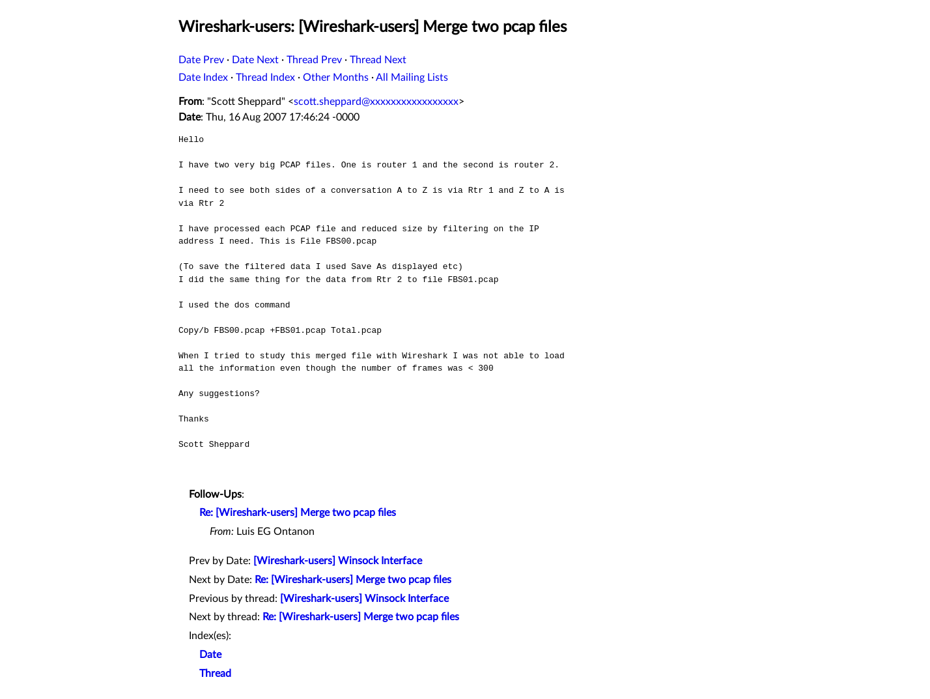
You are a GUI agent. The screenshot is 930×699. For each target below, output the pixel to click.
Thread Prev (314, 60)
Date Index (203, 77)
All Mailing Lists (412, 77)
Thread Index (265, 77)
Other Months (336, 77)
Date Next (255, 60)
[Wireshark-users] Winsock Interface (337, 561)
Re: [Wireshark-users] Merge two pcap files (297, 512)
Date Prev (201, 60)
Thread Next (378, 60)
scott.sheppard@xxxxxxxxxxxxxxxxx (376, 101)
